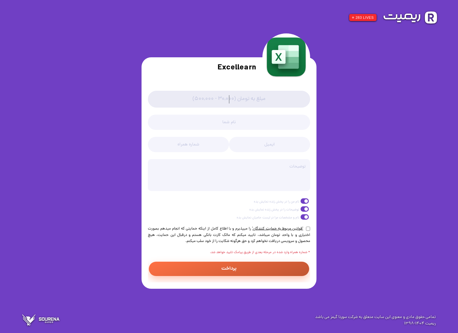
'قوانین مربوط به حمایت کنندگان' (277, 229)
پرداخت (229, 269)
